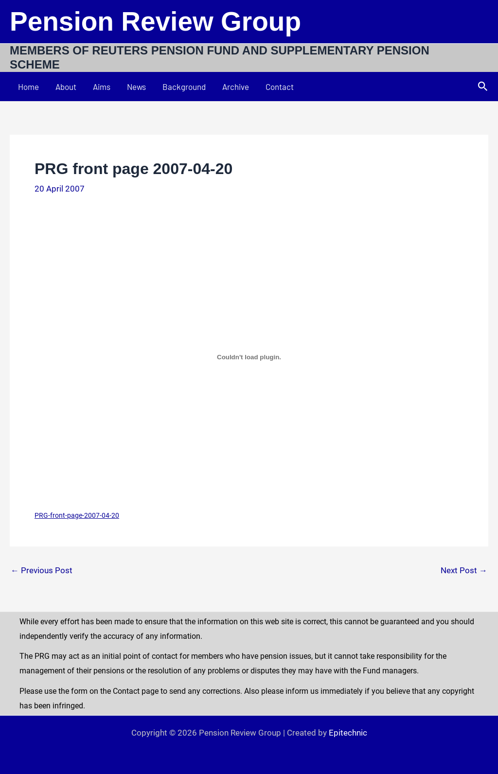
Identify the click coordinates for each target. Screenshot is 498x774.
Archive (235, 86)
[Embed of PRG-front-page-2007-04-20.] (249, 357)
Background (184, 86)
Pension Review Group (155, 21)
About (65, 86)
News (136, 86)
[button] (483, 86)
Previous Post (41, 570)
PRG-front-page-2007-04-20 (77, 515)
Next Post (464, 570)
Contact (280, 86)
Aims (101, 86)
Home (28, 86)
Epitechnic (348, 733)
